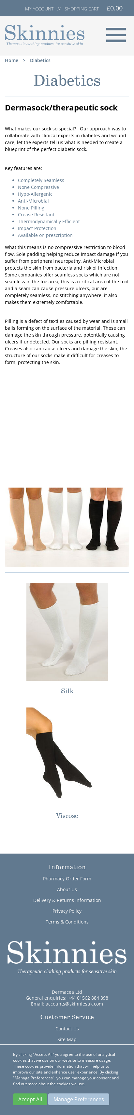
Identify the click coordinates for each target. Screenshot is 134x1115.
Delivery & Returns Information (67, 900)
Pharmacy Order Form (67, 878)
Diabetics (40, 60)
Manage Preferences (78, 1099)
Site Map (67, 1039)
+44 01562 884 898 (88, 998)
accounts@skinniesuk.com (74, 1004)
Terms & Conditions (67, 922)
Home (11, 60)
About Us (67, 889)
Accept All (30, 1099)
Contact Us (67, 1028)
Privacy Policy (67, 911)
